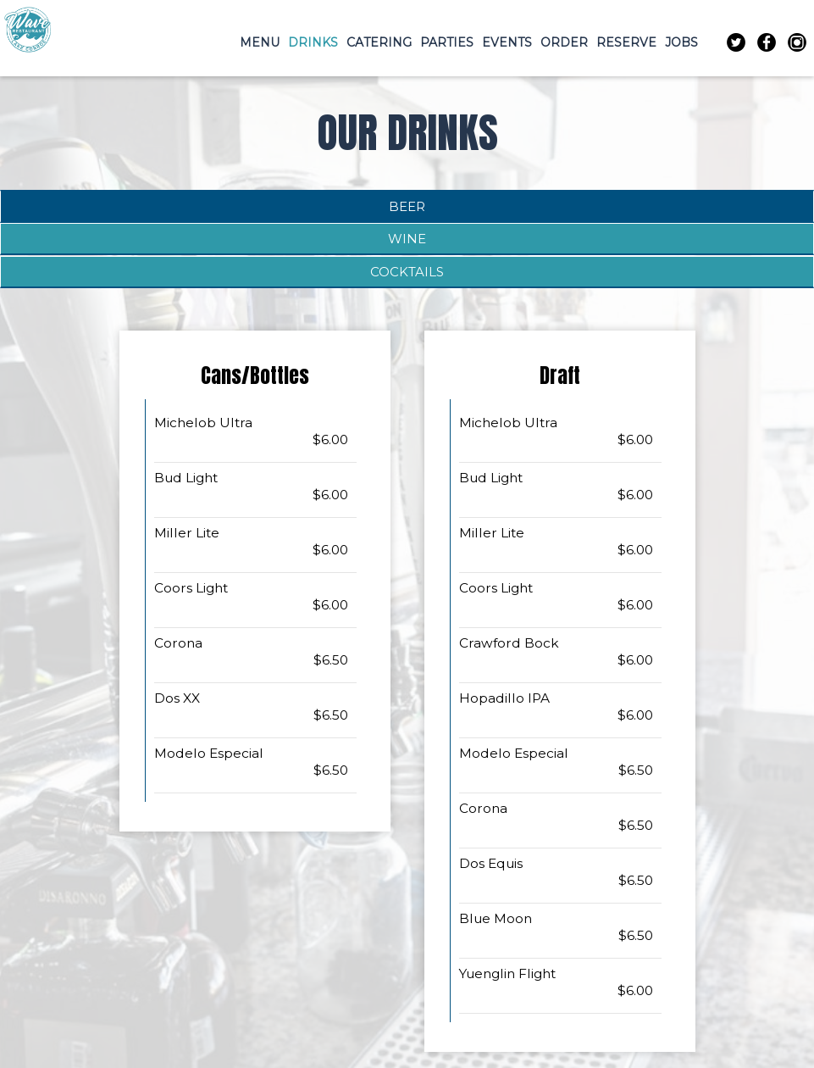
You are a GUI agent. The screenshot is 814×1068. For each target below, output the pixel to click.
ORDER (564, 42)
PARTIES (446, 42)
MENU (260, 42)
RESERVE (626, 42)
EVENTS (507, 42)
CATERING (379, 42)
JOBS (681, 42)
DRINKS (313, 42)
